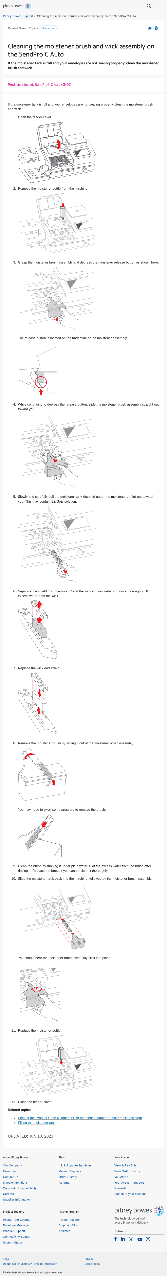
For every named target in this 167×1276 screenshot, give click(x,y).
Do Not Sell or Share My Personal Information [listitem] (30, 1263)
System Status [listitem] (13, 1242)
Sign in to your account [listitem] (130, 1193)
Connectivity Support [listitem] (17, 1236)
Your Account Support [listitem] (129, 1182)
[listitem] (115, 1239)
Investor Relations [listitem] (15, 1182)
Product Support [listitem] (14, 1231)
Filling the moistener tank (36, 1122)
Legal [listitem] (6, 1259)
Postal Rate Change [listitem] (16, 1219)
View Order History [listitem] (127, 1171)
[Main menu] (161, 6)
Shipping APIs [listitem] (68, 1225)
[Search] (149, 6)
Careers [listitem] (8, 1193)
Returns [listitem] (64, 1182)
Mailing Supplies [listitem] (70, 1171)
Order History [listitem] (68, 1177)
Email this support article (150, 28)
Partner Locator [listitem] (69, 1219)
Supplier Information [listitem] (17, 1199)
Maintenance (49, 28)
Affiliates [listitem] (64, 1231)
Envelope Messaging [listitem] (17, 1225)
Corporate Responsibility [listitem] (20, 1188)
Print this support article (156, 28)
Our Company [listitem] (12, 1165)
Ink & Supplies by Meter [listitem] (75, 1165)
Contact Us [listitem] (10, 1177)
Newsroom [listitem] (10, 1171)
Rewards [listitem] (120, 1188)
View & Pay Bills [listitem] (125, 1165)
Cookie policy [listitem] (92, 1263)
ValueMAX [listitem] (121, 1177)
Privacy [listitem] (89, 1259)
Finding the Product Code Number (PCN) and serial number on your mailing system (80, 1118)
